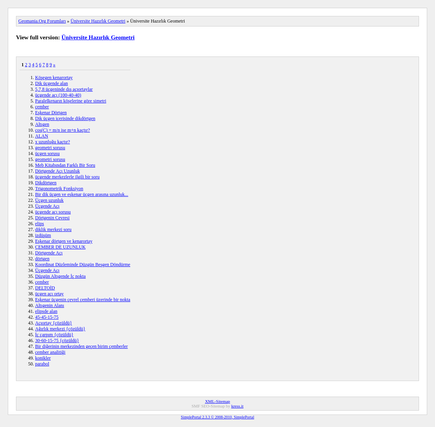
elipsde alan (46, 311)
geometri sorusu (50, 147)
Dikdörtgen (46, 182)
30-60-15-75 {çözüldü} (57, 340)
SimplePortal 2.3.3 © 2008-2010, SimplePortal (217, 417)
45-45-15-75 (47, 317)
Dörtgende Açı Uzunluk (57, 171)
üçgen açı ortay (49, 293)
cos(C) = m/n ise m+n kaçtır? (62, 130)
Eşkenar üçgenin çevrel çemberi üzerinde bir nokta (82, 299)
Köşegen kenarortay (54, 77)
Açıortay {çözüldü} (53, 323)
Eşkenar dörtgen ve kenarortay (63, 241)
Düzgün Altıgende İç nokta (60, 276)
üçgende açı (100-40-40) (58, 95)
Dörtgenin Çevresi (52, 218)
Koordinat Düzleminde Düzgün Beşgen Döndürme (82, 264)
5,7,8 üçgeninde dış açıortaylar (64, 89)
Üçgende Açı (47, 206)
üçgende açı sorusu (53, 212)
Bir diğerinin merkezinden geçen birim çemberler (81, 346)
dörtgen (42, 258)
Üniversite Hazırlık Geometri (98, 21)
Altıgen (42, 124)
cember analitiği (50, 352)
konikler (43, 358)
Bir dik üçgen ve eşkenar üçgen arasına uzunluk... (81, 194)
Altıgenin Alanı (49, 305)
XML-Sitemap (217, 401)
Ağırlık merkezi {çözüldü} (60, 329)
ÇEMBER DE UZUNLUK (60, 247)
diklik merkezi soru (53, 229)
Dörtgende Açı (48, 253)
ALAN (41, 136)
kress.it (237, 406)
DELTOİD (45, 288)
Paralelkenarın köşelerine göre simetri (70, 101)
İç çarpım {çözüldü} (54, 334)
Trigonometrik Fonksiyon (59, 188)
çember (42, 106)
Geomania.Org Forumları (42, 21)
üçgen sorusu (47, 153)
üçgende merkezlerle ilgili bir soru (67, 177)
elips (39, 223)
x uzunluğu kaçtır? (52, 142)
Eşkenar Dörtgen (51, 112)
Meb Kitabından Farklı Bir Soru (65, 165)
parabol (42, 364)
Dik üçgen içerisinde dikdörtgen (65, 118)
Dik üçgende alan (51, 83)
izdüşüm (43, 235)
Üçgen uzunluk (49, 200)
